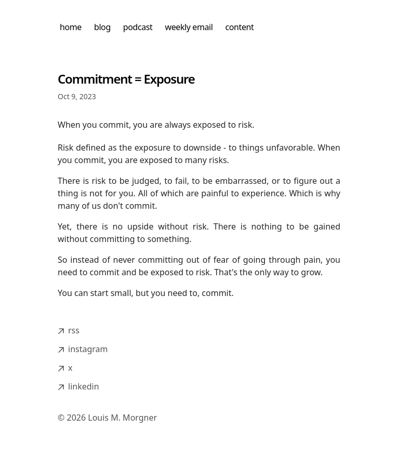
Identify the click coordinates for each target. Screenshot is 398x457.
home (71, 27)
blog (102, 27)
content (239, 27)
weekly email (189, 27)
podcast (138, 27)
